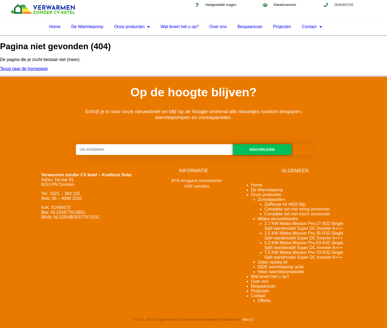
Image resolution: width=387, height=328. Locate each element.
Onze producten (132, 27)
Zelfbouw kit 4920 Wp (284, 204)
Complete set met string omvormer (297, 209)
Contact (312, 27)
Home (55, 26)
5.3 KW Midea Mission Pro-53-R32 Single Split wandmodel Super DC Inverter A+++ (303, 245)
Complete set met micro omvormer (297, 214)
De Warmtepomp (87, 26)
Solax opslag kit (273, 262)
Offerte (264, 300)
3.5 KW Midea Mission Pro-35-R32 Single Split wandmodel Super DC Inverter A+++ (303, 235)
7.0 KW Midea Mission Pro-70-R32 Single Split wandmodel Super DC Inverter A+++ (303, 255)
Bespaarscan (249, 26)
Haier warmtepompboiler (281, 271)
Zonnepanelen (271, 199)
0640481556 (343, 5)
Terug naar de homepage (24, 68)
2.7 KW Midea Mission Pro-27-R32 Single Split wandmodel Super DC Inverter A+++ (303, 226)
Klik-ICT (248, 320)
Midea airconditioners (278, 218)
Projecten (282, 26)
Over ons (218, 26)
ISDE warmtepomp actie (281, 267)
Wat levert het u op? (180, 26)
